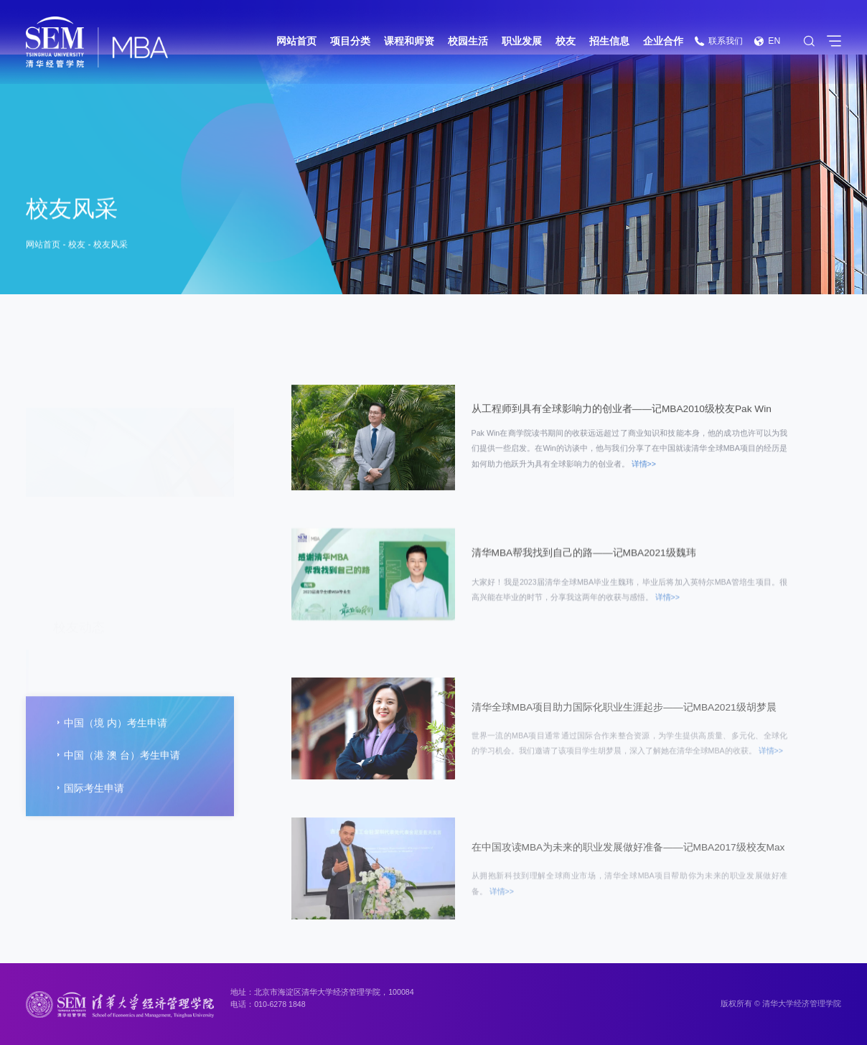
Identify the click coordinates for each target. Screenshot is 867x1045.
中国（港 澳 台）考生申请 (116, 792)
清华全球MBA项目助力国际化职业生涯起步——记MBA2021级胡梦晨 (624, 750)
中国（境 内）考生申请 (110, 760)
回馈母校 (79, 596)
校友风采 (110, 247)
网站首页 (296, 41)
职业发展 (522, 41)
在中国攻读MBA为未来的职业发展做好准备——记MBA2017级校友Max (628, 891)
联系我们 (718, 41)
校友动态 (79, 460)
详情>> (644, 472)
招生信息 (609, 41)
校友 (566, 41)
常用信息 (79, 641)
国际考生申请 (88, 825)
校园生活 (468, 41)
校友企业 (79, 550)
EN (767, 41)
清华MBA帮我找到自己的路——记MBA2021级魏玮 (584, 559)
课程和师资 (409, 41)
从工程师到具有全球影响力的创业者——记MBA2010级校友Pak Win (622, 415)
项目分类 (350, 41)
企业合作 (663, 41)
